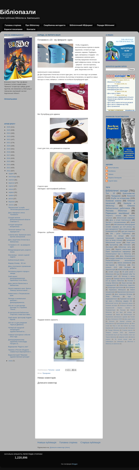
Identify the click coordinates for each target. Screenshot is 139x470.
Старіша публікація (90, 442)
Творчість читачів (113, 216)
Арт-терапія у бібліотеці (116, 265)
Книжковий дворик (127, 303)
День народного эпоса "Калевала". (16, 213)
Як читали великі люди (123, 339)
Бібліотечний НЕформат (81, 25)
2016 (9, 158)
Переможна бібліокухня (117, 290)
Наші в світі (116, 325)
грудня (11, 173)
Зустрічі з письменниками (116, 222)
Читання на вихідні (115, 236)
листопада (13, 176)
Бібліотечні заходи (117, 190)
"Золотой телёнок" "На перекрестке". (16, 230)
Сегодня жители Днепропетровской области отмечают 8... (19, 219)
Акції (117, 274)
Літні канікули (130, 287)
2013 (9, 168)
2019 (9, 149)
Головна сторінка (13, 25)
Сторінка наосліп (127, 330)
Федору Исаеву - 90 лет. (17, 263)
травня (11, 195)
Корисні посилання (13, 29)
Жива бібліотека (113, 296)
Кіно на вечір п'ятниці (114, 240)
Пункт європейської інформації (118, 251)
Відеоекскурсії (128, 314)
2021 (9, 142)
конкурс (129, 312)
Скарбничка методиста (54, 25)
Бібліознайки (122, 269)
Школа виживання (124, 263)
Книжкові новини (113, 201)
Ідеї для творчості (128, 231)
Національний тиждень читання (118, 307)
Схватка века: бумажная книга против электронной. (19, 236)
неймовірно (120, 341)
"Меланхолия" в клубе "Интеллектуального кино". (19, 208)
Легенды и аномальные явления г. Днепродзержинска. (17, 300)
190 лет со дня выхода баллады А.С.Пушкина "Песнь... (17, 307)
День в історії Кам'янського (120, 220)
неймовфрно (109, 341)
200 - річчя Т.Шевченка (120, 233)
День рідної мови (129, 319)
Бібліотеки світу (124, 247)
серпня (11, 186)
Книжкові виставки (111, 305)
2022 (9, 139)
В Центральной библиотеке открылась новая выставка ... (20, 313)
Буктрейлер (114, 245)
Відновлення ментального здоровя (116, 316)
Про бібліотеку (32, 25)
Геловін (132, 316)
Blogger (74, 464)
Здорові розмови (125, 321)
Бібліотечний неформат (126, 218)
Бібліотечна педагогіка (127, 285)
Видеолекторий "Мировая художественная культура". (19, 356)
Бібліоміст (127, 245)
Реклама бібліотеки (116, 211)
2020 (9, 146)
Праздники (46, 373)
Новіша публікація (46, 442)
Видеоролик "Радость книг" (18, 347)
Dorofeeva (111, 171)
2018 (9, 152)
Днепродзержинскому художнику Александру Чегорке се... (17, 341)
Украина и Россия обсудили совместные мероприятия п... (20, 351)
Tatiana (110, 174)
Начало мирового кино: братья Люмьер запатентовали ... (19, 289)
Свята (108, 249)
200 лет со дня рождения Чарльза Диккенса (17, 323)
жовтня (11, 180)
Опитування (131, 328)
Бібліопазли (18, 12)
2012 (9, 171)
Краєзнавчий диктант (122, 323)
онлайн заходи (113, 272)
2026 (9, 127)
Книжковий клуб (112, 231)
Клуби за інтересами (120, 198)
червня (11, 192)
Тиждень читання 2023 (114, 332)
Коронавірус (110, 256)
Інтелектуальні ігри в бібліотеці (118, 254)
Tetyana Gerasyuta (115, 178)
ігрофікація (109, 314)
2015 (9, 161)
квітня (11, 198)
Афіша (118, 314)
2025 (9, 130)
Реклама (122, 310)
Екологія (111, 321)
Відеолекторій (110, 269)
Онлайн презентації (119, 328)
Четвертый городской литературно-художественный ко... (17, 329)
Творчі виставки (127, 283)
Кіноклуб (131, 196)
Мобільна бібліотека (126, 305)
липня (11, 189)
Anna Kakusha (113, 168)
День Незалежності (127, 256)
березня (12, 202)
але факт (119, 312)
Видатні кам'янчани (123, 249)
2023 (9, 136)
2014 (9, 164)
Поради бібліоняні (105, 25)
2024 (9, 133)
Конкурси (132, 269)
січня (11, 361)
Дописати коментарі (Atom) (60, 447)
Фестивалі (109, 247)
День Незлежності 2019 (115, 319)
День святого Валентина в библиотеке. (18, 284)
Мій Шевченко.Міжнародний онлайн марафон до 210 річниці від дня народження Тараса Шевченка (120, 227)
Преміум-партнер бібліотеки (123, 278)
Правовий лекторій (126, 299)
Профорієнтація (110, 310)
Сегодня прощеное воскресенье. (15, 225)
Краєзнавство (129, 193)
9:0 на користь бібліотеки (115, 281)
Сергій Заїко (112, 181)
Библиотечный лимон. (16, 260)
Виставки (128, 267)
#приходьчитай (111, 285)
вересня (12, 183)
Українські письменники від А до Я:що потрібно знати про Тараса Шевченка (120, 335)
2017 (9, 155)
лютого (11, 205)
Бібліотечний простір (112, 303)
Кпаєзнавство (110, 323)
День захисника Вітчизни (123, 294)
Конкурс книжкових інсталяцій (120, 258)
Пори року (131, 242)
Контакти (31, 29)
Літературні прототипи (115, 287)
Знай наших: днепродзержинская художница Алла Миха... (18, 278)
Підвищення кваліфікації (117, 213)
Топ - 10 (110, 193)
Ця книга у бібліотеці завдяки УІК (119, 301)
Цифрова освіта (123, 337)
